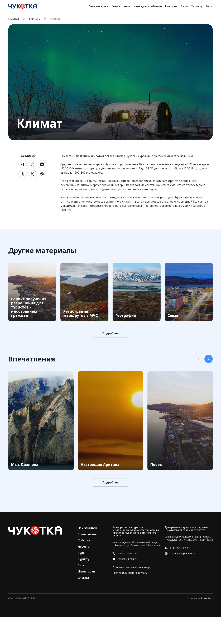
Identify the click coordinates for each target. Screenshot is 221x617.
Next (208, 359)
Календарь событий (148, 6)
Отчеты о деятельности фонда (131, 567)
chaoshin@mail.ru (127, 559)
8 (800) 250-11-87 (127, 553)
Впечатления (121, 6)
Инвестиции (86, 571)
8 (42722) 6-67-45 (179, 548)
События (84, 540)
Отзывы (83, 578)
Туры (184, 6)
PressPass (207, 598)
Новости (171, 6)
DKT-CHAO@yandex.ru (182, 553)
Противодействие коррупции (130, 572)
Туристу (197, 6)
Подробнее (110, 333)
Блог (209, 6)
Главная (13, 19)
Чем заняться (98, 6)
